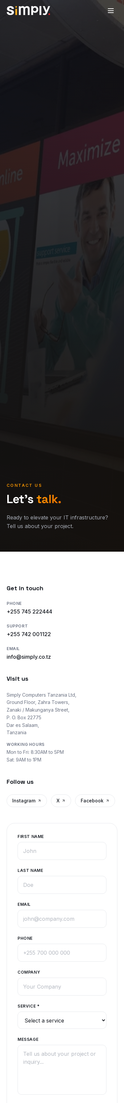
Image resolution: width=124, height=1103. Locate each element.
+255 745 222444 (29, 611)
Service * (28, 1005)
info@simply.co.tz (29, 656)
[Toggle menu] (110, 10)
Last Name (30, 869)
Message (28, 1038)
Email (24, 903)
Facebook (95, 800)
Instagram (26, 800)
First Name (31, 835)
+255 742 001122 (29, 634)
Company (29, 971)
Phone (25, 937)
